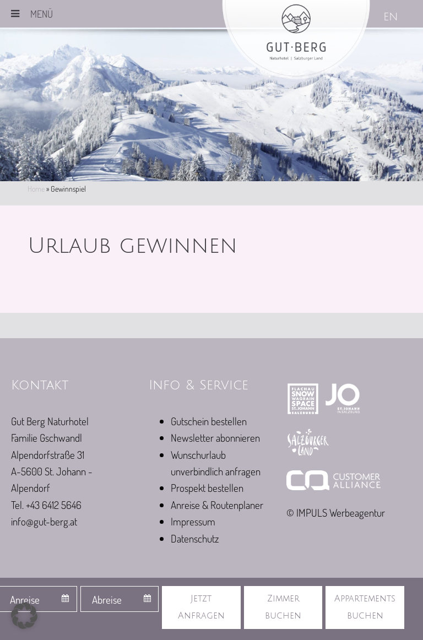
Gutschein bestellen (209, 421)
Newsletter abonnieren (215, 437)
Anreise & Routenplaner (217, 505)
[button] (24, 616)
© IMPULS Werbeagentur (335, 512)
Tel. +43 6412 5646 (46, 505)
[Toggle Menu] (15, 14)
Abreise (107, 599)
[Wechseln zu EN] (391, 17)
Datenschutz (195, 538)
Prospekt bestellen (207, 488)
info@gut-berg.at (44, 521)
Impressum (193, 521)
